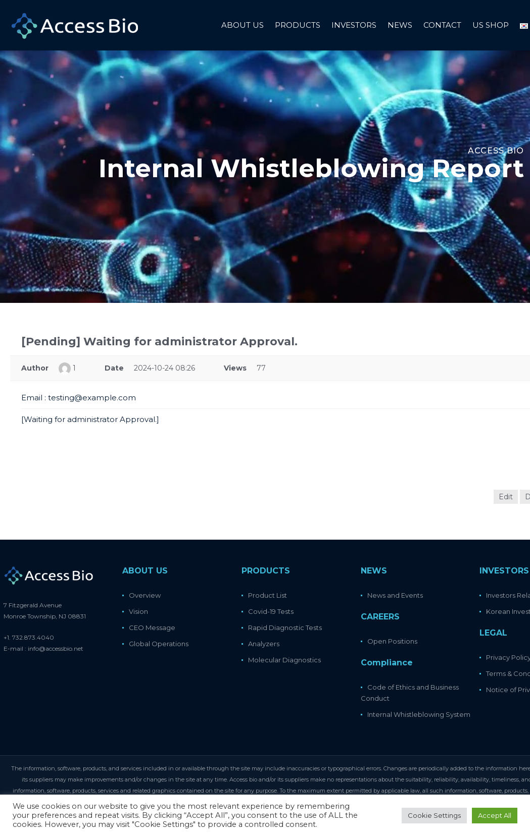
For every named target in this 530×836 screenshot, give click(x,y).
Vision (138, 611)
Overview (145, 595)
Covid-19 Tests (271, 611)
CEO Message (152, 627)
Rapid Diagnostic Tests (285, 627)
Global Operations (158, 644)
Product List (267, 595)
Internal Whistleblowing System (418, 714)
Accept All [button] (494, 815)
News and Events (395, 595)
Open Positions (392, 641)
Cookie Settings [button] (434, 815)
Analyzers (263, 644)
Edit (506, 496)
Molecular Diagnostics (284, 660)
